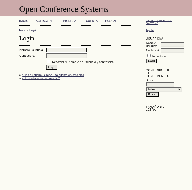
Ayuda (150, 30)
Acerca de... (45, 21)
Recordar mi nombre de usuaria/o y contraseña (83, 62)
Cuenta (92, 21)
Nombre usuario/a (152, 45)
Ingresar (70, 21)
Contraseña (153, 50)
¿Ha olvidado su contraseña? (41, 78)
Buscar (111, 21)
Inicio (23, 21)
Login (33, 30)
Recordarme (159, 56)
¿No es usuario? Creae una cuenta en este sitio (53, 75)
